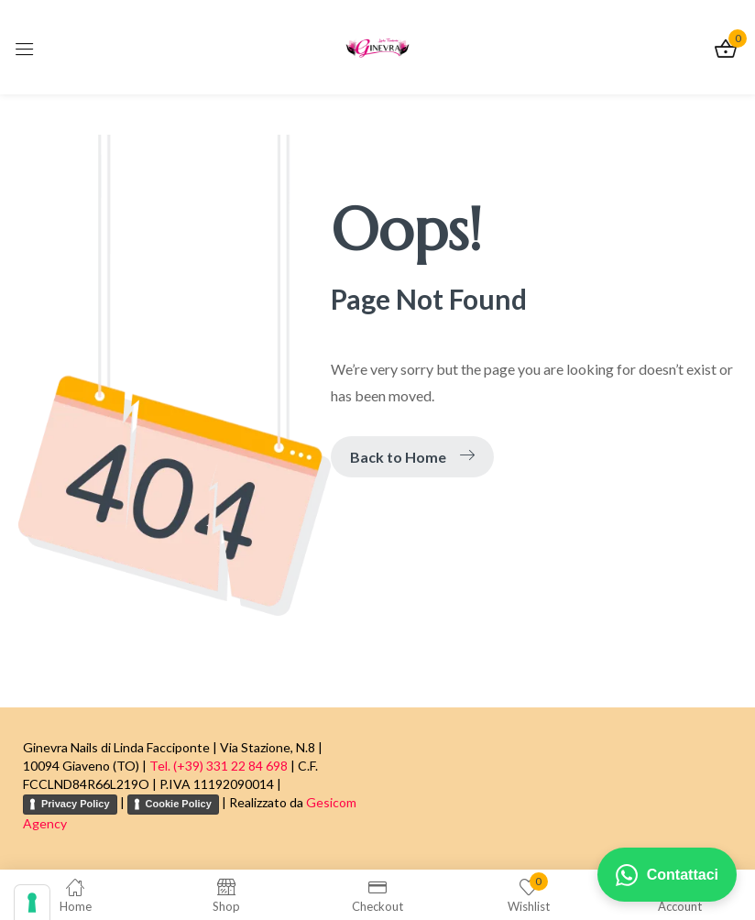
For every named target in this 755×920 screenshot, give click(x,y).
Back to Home (412, 456)
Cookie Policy (179, 803)
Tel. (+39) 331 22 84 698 (218, 765)
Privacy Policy (75, 803)
